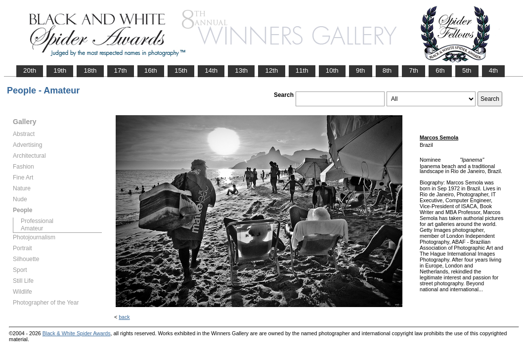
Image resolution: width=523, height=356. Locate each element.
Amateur (32, 228)
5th (467, 70)
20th (30, 70)
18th (90, 70)
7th (413, 70)
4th (493, 70)
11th (302, 70)
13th (241, 70)
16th (151, 70)
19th (60, 70)
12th (271, 70)
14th (211, 70)
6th (440, 70)
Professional (37, 221)
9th (360, 70)
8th (387, 70)
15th (181, 70)
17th (120, 70)
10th (332, 70)
